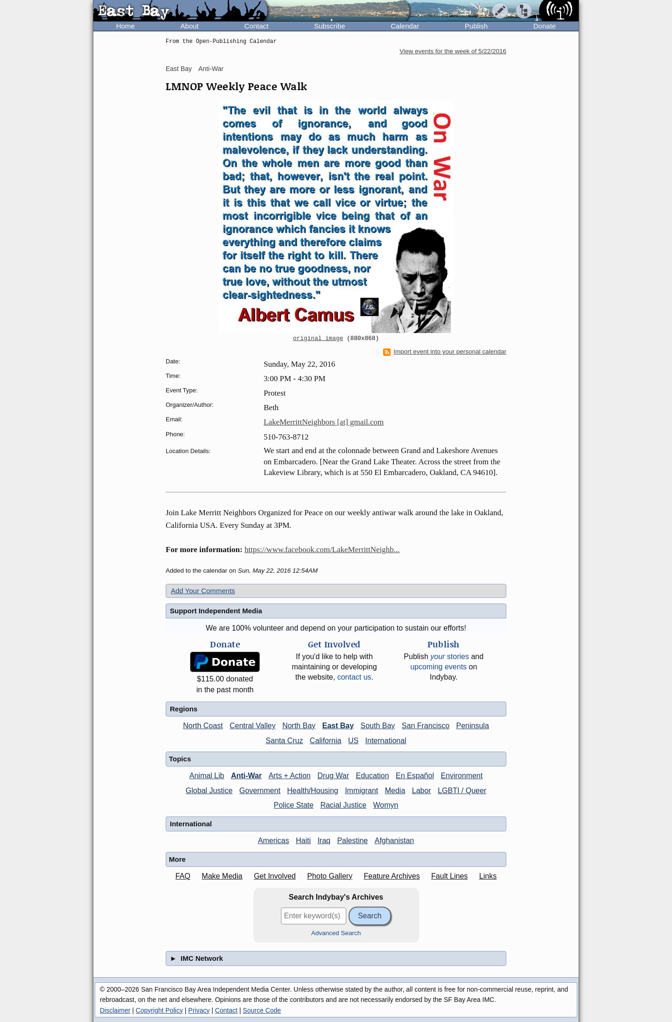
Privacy (199, 1010)
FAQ (182, 876)
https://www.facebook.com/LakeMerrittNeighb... (322, 549)
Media (395, 791)
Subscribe (329, 26)
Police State (294, 805)
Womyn (386, 805)
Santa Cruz (284, 741)
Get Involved (275, 876)
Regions (183, 709)
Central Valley (252, 726)
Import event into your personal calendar (444, 351)
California (326, 741)
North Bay (298, 726)
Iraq (323, 841)
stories (449, 656)
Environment (462, 776)
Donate (544, 26)
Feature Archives (392, 876)
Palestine (352, 841)
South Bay (378, 726)
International (385, 741)
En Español (415, 776)
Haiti (303, 841)
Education (372, 776)
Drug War (333, 776)
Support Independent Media (216, 611)
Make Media (222, 876)
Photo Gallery (329, 876)
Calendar (405, 26)
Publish (476, 26)
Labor (421, 791)
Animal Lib (206, 776)
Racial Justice (343, 805)
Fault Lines (449, 876)
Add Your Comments (203, 591)
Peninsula (472, 726)
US (353, 741)
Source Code (262, 1010)
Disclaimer (115, 1010)
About (190, 26)
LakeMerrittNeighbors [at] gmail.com (324, 422)
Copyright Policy (159, 1010)
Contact (256, 26)
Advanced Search (336, 933)
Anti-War (211, 68)
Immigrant (361, 791)
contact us (354, 677)
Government (259, 791)
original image (318, 338)
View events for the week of (452, 51)
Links (488, 876)
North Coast (203, 726)
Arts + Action (289, 776)
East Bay (179, 68)
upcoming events (438, 667)
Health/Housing (312, 791)
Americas (273, 841)
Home (125, 26)
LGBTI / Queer (462, 791)
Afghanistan (394, 841)
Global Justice (209, 791)
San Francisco (425, 726)
